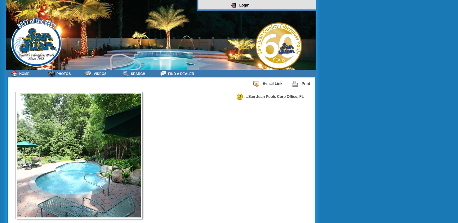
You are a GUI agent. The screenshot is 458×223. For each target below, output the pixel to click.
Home (20, 73)
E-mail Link (267, 84)
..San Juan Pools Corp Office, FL (270, 97)
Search (133, 73)
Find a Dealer (177, 73)
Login (240, 5)
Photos (59, 73)
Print (301, 84)
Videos (96, 73)
